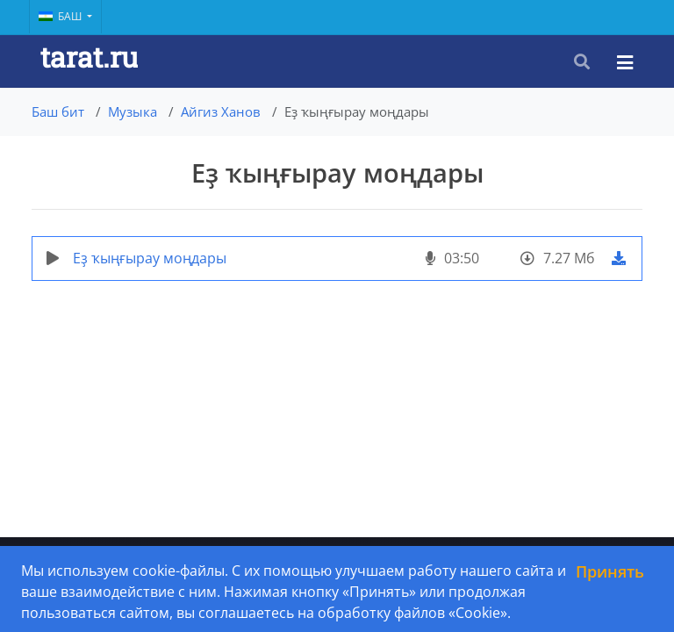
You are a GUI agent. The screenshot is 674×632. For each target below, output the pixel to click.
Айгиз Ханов (221, 111)
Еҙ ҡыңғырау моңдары (149, 258)
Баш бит (58, 111)
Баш (61, 16)
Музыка (132, 111)
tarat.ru (89, 56)
